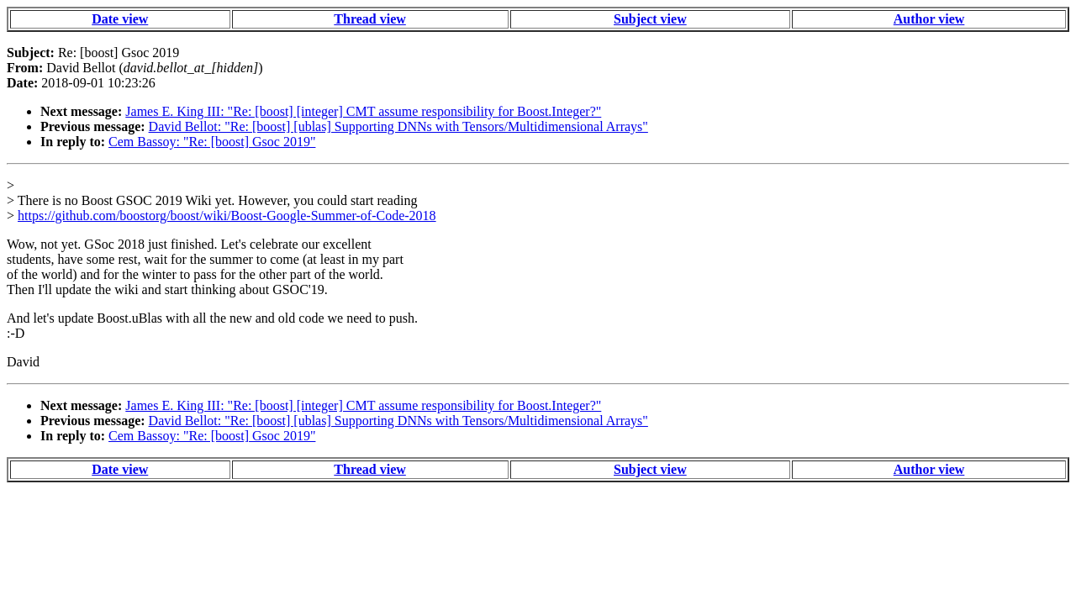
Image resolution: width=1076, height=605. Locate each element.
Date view (120, 19)
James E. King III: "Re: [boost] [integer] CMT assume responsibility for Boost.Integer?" (363, 111)
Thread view (369, 19)
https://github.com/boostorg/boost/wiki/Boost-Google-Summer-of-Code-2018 (227, 215)
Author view (929, 19)
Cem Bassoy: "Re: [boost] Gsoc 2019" (211, 141)
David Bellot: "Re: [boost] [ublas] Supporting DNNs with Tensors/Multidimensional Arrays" (398, 126)
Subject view (650, 19)
